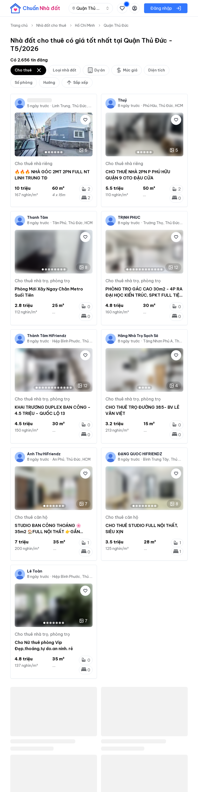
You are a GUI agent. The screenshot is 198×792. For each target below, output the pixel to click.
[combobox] (91, 8)
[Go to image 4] (55, 152)
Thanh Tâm (37, 217)
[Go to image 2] (49, 152)
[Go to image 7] (61, 269)
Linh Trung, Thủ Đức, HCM (72, 106)
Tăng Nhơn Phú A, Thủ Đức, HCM (163, 341)
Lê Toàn (34, 571)
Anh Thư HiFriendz (44, 454)
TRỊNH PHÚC (129, 217)
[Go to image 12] (161, 269)
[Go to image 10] (155, 269)
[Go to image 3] (52, 152)
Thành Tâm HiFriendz (46, 336)
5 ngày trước (38, 106)
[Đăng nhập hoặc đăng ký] (134, 8)
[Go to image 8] (64, 269)
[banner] (35, 8)
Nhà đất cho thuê (51, 25)
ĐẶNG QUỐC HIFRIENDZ (140, 454)
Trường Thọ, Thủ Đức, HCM (163, 223)
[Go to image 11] (158, 269)
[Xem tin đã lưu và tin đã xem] (122, 8)
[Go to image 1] (46, 152)
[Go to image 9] (152, 269)
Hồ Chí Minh (85, 25)
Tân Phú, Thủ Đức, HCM (72, 223)
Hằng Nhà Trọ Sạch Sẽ (138, 336)
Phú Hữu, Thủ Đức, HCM (163, 105)
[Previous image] (21, 488)
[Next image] (86, 488)
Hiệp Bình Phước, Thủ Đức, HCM (72, 341)
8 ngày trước (129, 105)
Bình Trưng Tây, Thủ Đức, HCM (163, 459)
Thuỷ (122, 100)
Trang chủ (19, 25)
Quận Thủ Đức (116, 25)
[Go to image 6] (61, 152)
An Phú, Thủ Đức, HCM (71, 459)
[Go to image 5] (58, 152)
